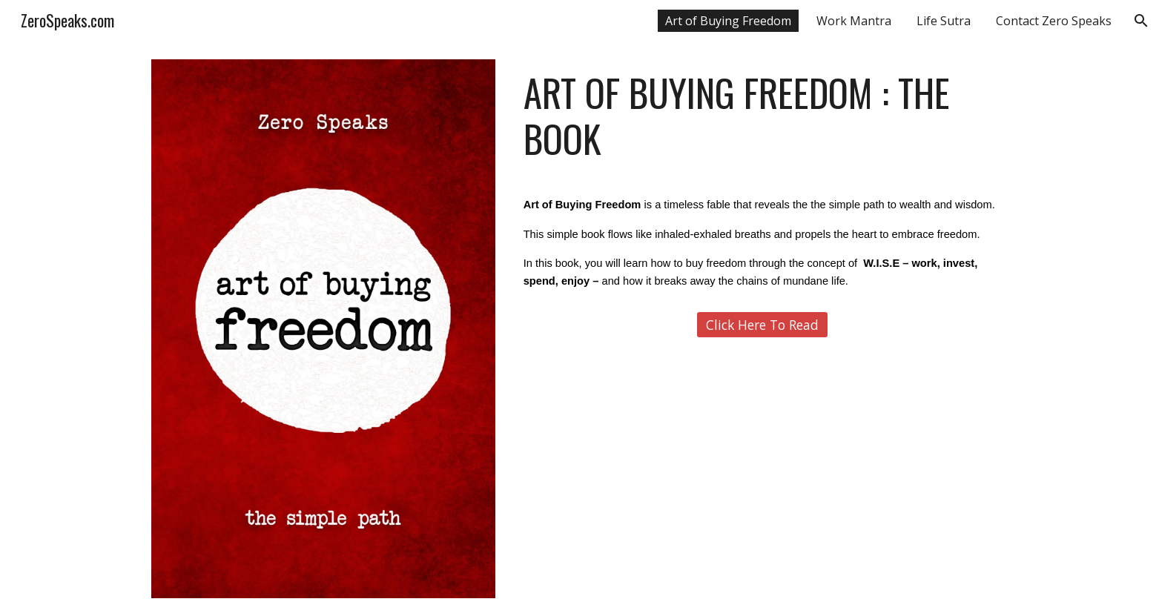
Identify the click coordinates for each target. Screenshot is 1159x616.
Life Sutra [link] (944, 21)
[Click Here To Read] (762, 325)
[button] (1141, 21)
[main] (763, 116)
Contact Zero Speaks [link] (1054, 21)
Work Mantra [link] (853, 21)
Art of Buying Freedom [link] (728, 21)
